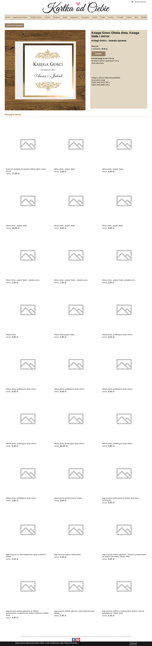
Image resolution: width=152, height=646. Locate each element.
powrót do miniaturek (15, 25)
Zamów (98, 54)
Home (7, 17)
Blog (136, 17)
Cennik (94, 17)
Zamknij (133, 644)
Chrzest (47, 17)
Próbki (102, 17)
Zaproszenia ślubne (20, 17)
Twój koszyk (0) (140, 2)
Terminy (111, 17)
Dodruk (129, 17)
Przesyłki (120, 17)
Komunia (56, 17)
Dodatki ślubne (35, 17)
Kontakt (143, 17)
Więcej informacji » (71, 643)
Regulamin (74, 17)
